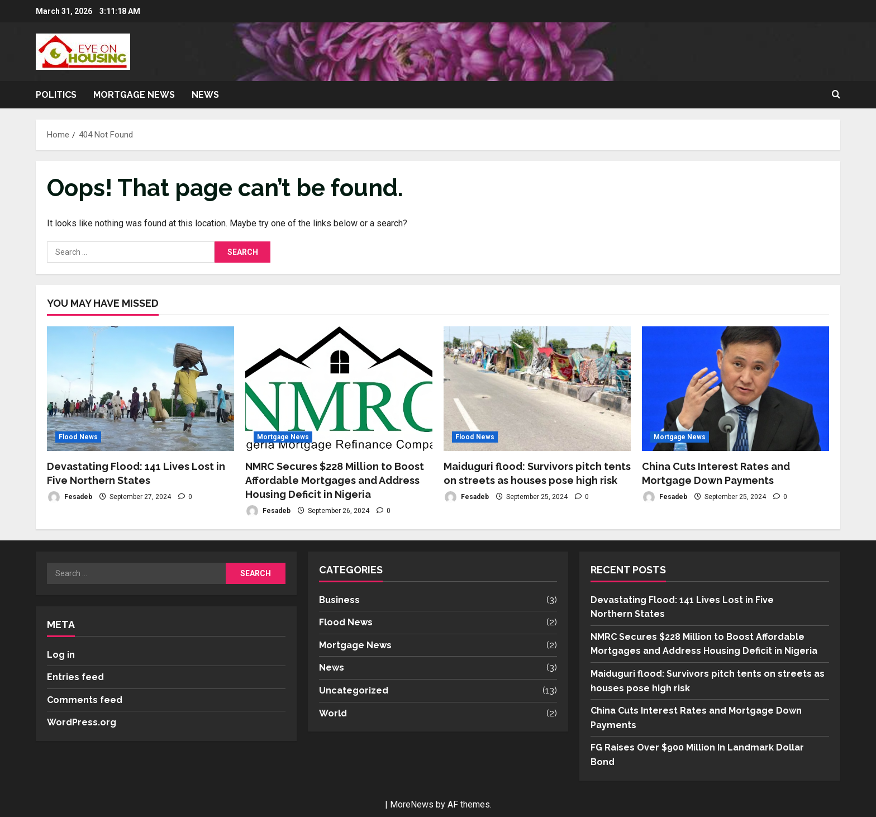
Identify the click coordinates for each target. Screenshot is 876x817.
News (205, 94)
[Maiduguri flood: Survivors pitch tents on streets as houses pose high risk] (537, 388)
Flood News (78, 437)
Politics (56, 94)
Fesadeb (69, 497)
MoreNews (412, 804)
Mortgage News (134, 94)
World (333, 713)
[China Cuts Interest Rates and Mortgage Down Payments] (735, 388)
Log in (61, 654)
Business (339, 600)
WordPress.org (81, 722)
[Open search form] (836, 95)
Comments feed (84, 700)
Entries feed (75, 677)
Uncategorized (353, 690)
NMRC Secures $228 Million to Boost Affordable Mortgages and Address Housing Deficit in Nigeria (334, 480)
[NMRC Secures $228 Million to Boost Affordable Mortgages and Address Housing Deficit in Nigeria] (338, 388)
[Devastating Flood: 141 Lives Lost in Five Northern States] (140, 388)
